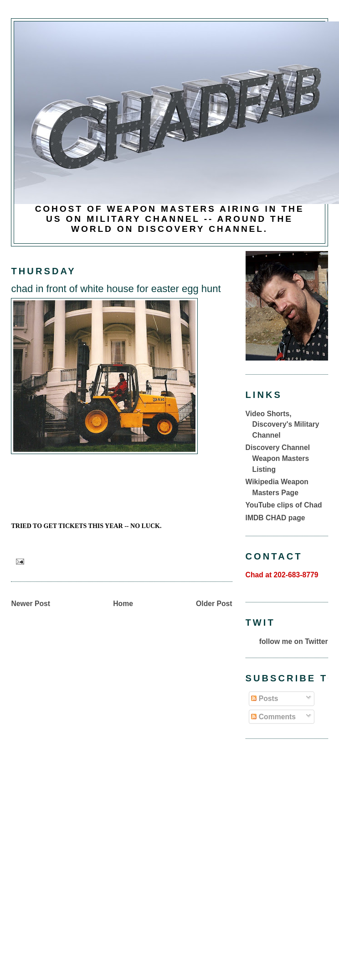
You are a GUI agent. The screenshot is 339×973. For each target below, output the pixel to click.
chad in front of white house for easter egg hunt (116, 288)
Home (123, 603)
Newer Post (30, 603)
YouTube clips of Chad (284, 505)
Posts (264, 698)
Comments (273, 717)
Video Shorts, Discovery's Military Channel (282, 424)
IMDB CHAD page (275, 518)
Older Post (214, 603)
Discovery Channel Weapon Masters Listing (278, 458)
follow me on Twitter (293, 641)
